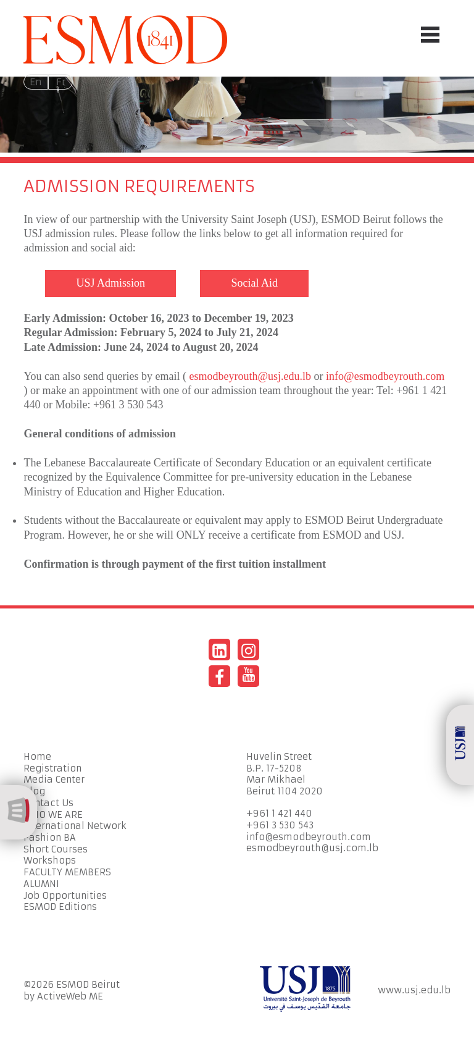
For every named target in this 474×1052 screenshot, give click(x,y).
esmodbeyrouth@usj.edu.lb (250, 376)
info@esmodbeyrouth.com (385, 376)
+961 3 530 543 (280, 825)
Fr (60, 82)
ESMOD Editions (60, 906)
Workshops (49, 860)
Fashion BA (49, 837)
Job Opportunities (65, 895)
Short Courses (55, 849)
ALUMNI (41, 884)
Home (37, 756)
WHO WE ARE (53, 814)
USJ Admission (110, 283)
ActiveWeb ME (70, 996)
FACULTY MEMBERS (67, 872)
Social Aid (254, 283)
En (36, 82)
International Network (75, 825)
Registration (52, 768)
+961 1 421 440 (279, 813)
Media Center (54, 779)
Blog (34, 791)
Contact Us (48, 803)
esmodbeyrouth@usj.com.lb (312, 848)
